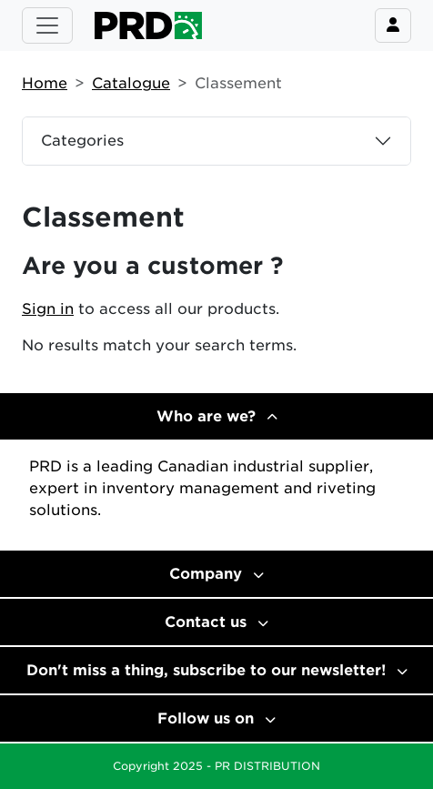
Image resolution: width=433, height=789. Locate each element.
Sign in (48, 309)
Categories (82, 140)
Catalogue (131, 83)
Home (44, 83)
